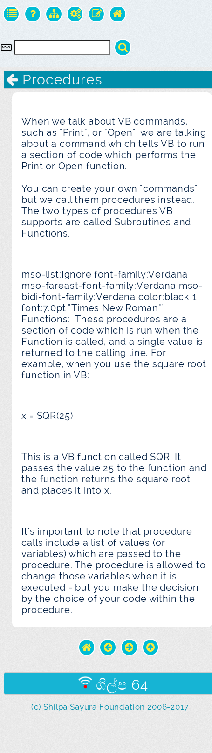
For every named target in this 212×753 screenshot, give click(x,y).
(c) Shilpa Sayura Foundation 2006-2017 (109, 706)
